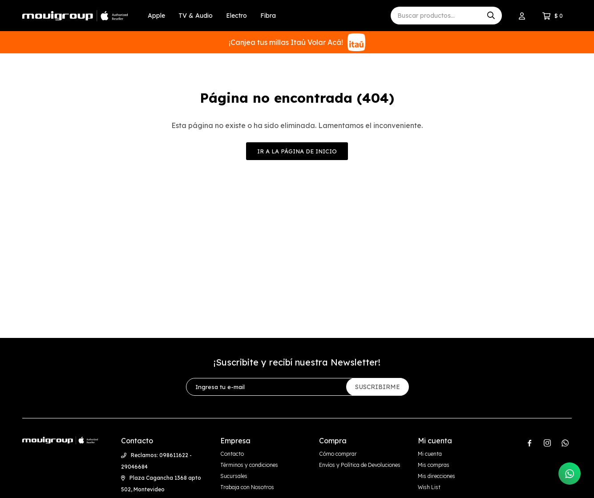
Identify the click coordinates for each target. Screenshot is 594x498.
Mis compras (433, 465)
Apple (156, 16)
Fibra (268, 16)
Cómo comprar (338, 453)
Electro (236, 16)
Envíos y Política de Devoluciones (359, 465)
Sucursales (233, 476)
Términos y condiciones (249, 465)
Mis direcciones (436, 476)
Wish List (429, 487)
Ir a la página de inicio (297, 151)
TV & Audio (195, 16)
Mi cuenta (430, 453)
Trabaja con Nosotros (247, 487)
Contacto (232, 453)
